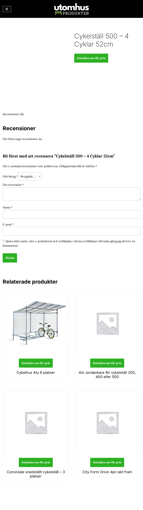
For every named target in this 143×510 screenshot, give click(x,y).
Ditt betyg (10, 176)
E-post (8, 224)
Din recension (13, 184)
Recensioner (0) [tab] (13, 114)
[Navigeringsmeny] (7, 9)
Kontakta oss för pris (91, 58)
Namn (8, 207)
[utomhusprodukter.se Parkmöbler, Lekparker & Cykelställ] (71, 8)
